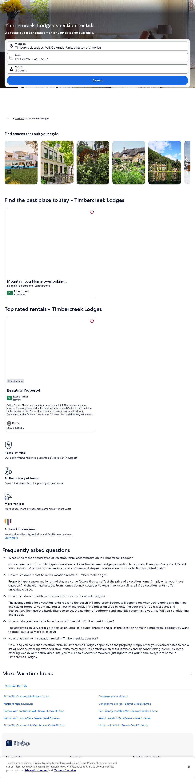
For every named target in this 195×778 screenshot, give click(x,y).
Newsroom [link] (75, 714)
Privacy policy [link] (77, 732)
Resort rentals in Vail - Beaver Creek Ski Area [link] (124, 651)
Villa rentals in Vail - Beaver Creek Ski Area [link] (123, 658)
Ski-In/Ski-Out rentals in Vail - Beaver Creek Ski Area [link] (34, 658)
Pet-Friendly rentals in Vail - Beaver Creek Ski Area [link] (128, 643)
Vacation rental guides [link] (17, 720)
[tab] (93, 65)
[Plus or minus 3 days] (115, 150)
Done (178, 161)
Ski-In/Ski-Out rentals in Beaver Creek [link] (26, 629)
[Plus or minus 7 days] (130, 150)
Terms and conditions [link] (81, 726)
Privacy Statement (36, 770)
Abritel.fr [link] (137, 702)
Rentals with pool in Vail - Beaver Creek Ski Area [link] (32, 651)
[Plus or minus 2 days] (101, 150)
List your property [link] (15, 696)
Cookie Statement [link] (79, 738)
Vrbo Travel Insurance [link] (17, 732)
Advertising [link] (12, 738)
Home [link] (8, 119)
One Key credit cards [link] (17, 726)
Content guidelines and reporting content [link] (91, 751)
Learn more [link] (156, 470)
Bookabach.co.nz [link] (141, 714)
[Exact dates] (72, 150)
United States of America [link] (47, 119)
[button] (77, 106)
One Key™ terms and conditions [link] (86, 720)
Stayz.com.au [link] (140, 720)
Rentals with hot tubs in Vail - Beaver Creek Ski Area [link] (34, 643)
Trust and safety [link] (14, 708)
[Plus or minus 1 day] (87, 150)
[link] (92, 218)
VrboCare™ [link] (12, 702)
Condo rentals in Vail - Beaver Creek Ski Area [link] (125, 636)
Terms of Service (65, 770)
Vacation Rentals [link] (22, 119)
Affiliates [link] (74, 708)
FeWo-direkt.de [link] (141, 708)
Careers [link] (73, 702)
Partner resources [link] (15, 714)
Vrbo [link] (135, 696)
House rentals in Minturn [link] (18, 636)
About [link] (73, 696)
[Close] (189, 767)
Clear (163, 161)
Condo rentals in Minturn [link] (113, 629)
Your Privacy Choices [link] (80, 745)
